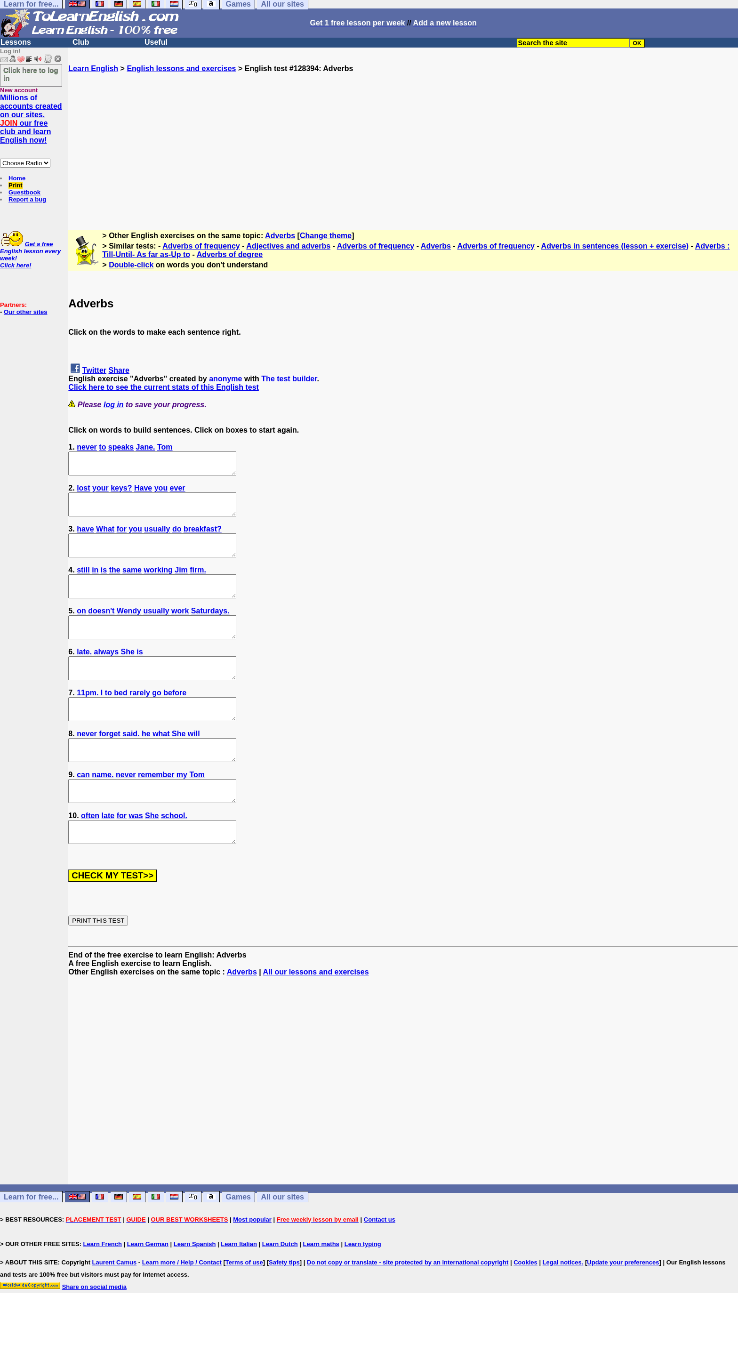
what (160, 763)
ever (177, 492)
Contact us (379, 1261)
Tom (165, 447)
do (177, 537)
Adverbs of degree (230, 254)
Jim (181, 583)
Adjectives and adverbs (288, 246)
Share (119, 370)
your (100, 492)
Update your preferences (623, 1304)
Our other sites (25, 311)
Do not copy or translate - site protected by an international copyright (407, 1304)
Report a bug (27, 199)
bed (120, 718)
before (174, 718)
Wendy (129, 628)
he (146, 763)
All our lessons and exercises (316, 1014)
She (128, 673)
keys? (121, 492)
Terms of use (244, 1304)
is (104, 583)
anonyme (225, 379)
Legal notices (562, 1304)
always (106, 673)
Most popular (252, 1261)
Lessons (15, 42)
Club (80, 42)
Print (15, 185)
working (158, 583)
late (108, 854)
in (95, 583)
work (180, 628)
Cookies (525, 1304)
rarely (139, 718)
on (81, 628)
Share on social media (94, 1329)
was (135, 854)
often (90, 854)
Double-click (131, 265)
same (132, 583)
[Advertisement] (403, 139)
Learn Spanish (195, 1286)
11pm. (87, 718)
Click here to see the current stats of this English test (163, 387)
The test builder (289, 379)
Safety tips (284, 1304)
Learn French (102, 1286)
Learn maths (321, 1286)
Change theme (326, 236)
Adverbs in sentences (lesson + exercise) (615, 246)
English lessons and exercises (181, 68)
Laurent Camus (114, 1304)
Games (238, 1239)
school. (174, 854)
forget (109, 763)
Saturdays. (210, 628)
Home (16, 178)
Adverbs (280, 236)
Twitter (94, 370)
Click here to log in (30, 74)
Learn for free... (31, 1239)
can (83, 809)
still (83, 583)
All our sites (282, 1239)
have (85, 537)
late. (84, 673)
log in (114, 405)
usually (157, 537)
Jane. (145, 447)
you (161, 492)
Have (143, 492)
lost (83, 492)
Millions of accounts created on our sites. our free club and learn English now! (31, 119)
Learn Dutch (280, 1286)
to (102, 447)
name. (102, 809)
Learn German (147, 1286)
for (122, 537)
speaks (121, 447)
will (194, 763)
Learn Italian (239, 1286)
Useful (156, 42)
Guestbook (24, 192)
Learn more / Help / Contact (182, 1304)
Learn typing (363, 1286)
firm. (198, 583)
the (114, 583)
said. (130, 763)
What (105, 537)
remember (156, 809)
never (87, 447)
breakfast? (203, 537)
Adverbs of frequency (201, 246)
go (156, 718)
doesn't (101, 628)
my (181, 809)
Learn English (93, 68)
